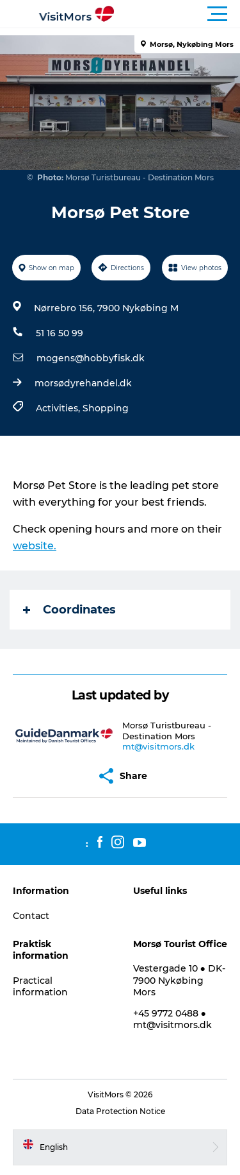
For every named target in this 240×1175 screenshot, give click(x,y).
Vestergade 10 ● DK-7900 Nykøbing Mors (179, 980)
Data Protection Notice (120, 1111)
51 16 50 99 (59, 333)
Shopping (106, 408)
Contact (31, 916)
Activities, (59, 408)
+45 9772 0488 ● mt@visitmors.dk (172, 1019)
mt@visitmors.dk (158, 746)
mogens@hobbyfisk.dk (90, 358)
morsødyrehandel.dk (83, 383)
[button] (177, 14)
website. (34, 546)
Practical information (40, 986)
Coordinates (69, 610)
